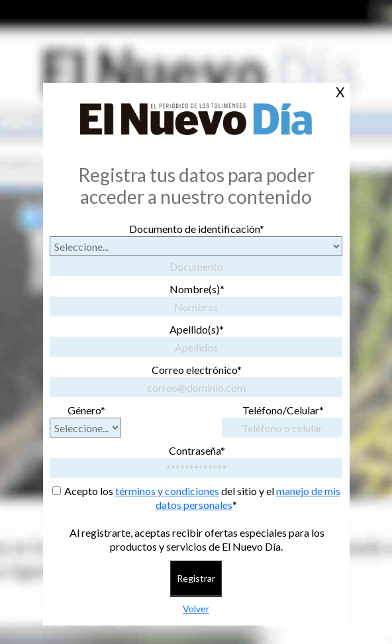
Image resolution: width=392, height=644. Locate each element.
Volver (196, 608)
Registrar (196, 578)
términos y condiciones (167, 490)
